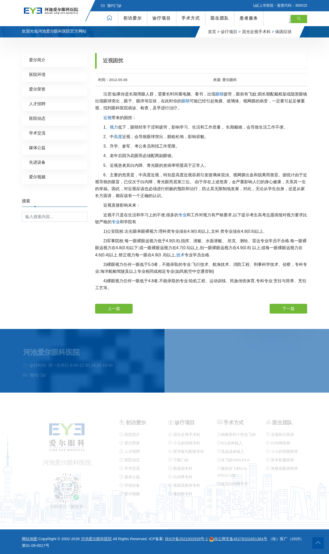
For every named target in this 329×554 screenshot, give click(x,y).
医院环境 (37, 74)
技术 (180, 254)
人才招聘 (37, 103)
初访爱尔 (132, 18)
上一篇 (114, 308)
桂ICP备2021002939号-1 (186, 539)
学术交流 (37, 133)
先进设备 (37, 162)
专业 (182, 214)
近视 (107, 117)
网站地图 (29, 539)
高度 (118, 136)
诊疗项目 (161, 18)
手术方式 (190, 18)
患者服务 (249, 18)
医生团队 (220, 18)
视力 (114, 127)
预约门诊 (111, 6)
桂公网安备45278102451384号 (238, 539)
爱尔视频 (37, 176)
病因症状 (283, 32)
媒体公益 (37, 147)
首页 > (214, 32)
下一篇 (288, 308)
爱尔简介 (37, 59)
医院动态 (37, 118)
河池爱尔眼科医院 (96, 539)
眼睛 (219, 94)
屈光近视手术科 (256, 32)
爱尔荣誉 (37, 89)
